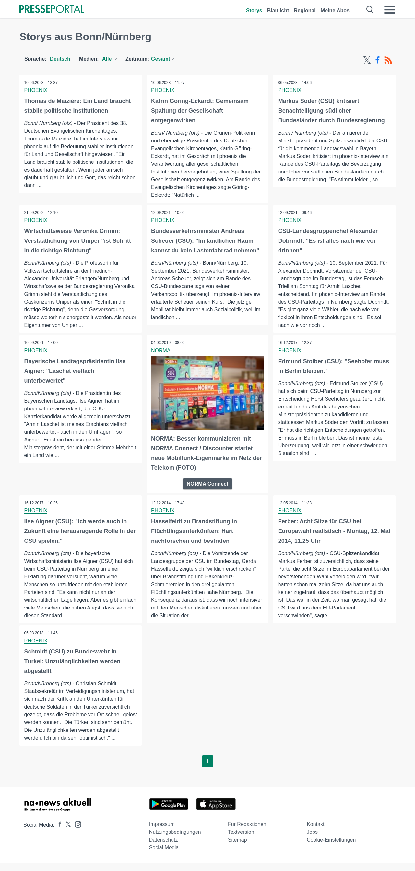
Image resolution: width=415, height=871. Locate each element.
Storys (254, 10)
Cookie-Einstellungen (331, 847)
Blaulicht (278, 10)
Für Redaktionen (247, 832)
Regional (305, 10)
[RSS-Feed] (388, 60)
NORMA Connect (207, 483)
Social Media (164, 855)
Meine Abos (335, 10)
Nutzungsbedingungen (175, 840)
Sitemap (237, 847)
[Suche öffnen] (370, 9)
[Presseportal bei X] (66, 832)
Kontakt (315, 832)
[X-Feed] (367, 60)
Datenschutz (163, 847)
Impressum (162, 832)
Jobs (312, 840)
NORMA (161, 350)
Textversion (241, 840)
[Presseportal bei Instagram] (76, 831)
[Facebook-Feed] (377, 60)
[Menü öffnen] (390, 9)
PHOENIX (36, 90)
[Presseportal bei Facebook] (58, 832)
